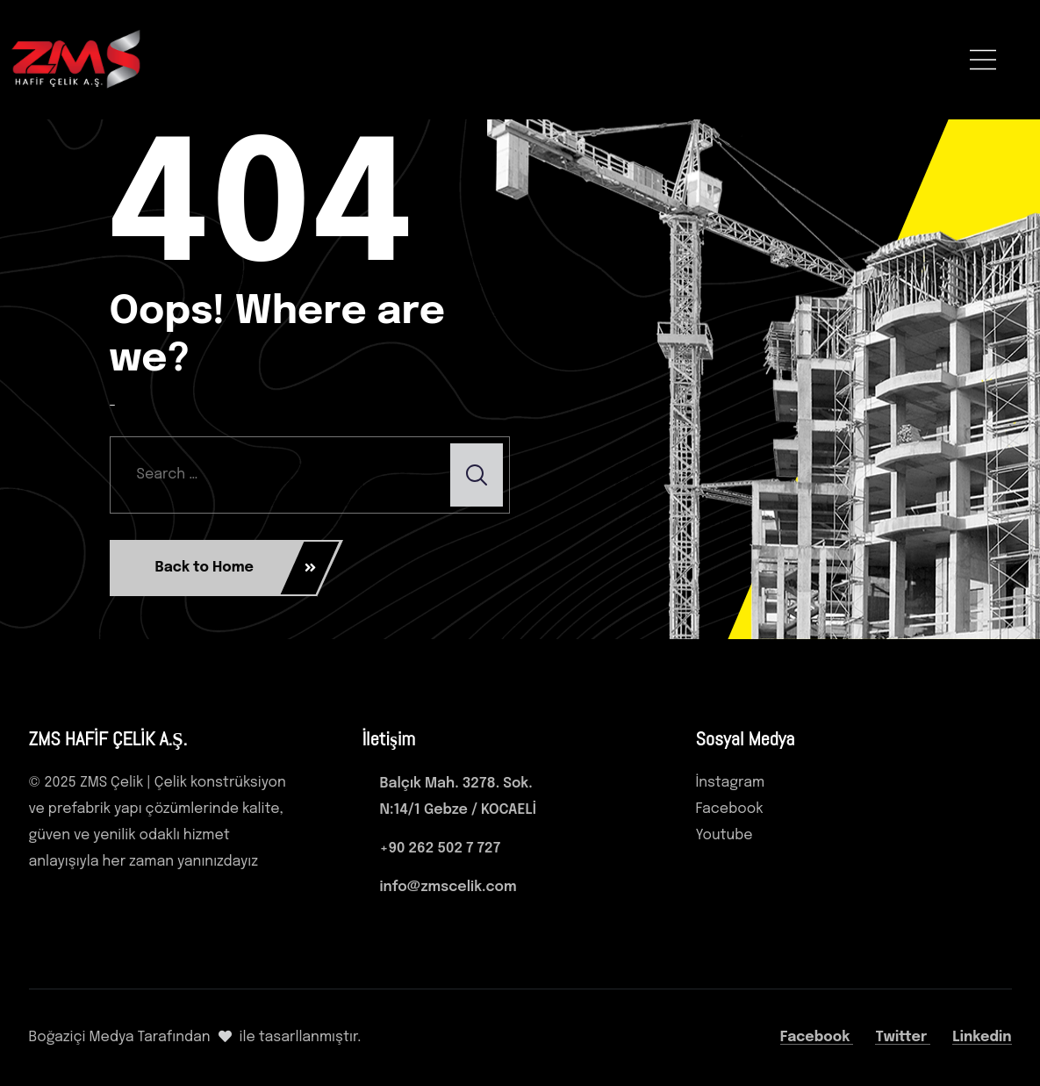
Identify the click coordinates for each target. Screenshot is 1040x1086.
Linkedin (981, 1037)
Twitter (902, 1037)
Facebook (817, 1037)
